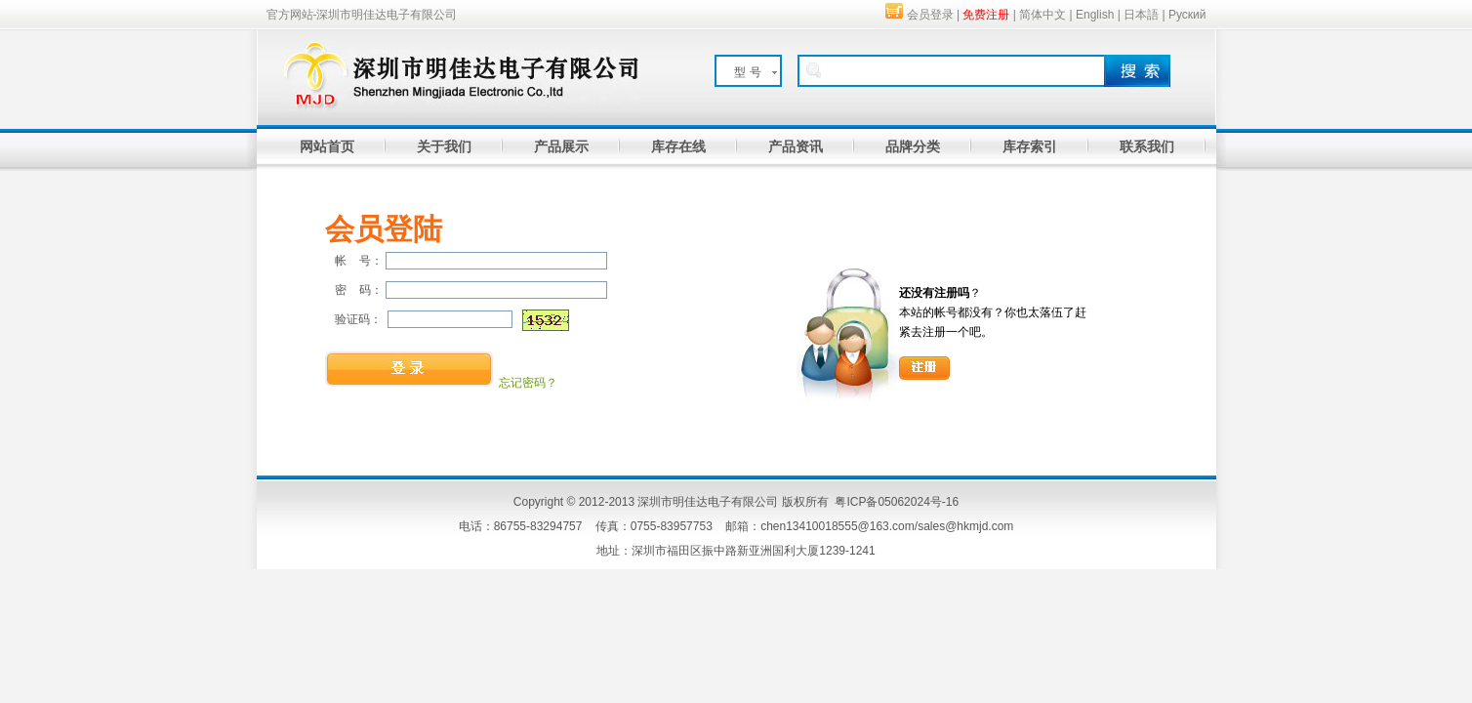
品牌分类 (912, 146)
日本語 (1141, 14)
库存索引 (1029, 146)
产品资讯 (795, 146)
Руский (1187, 14)
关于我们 (444, 146)
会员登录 (930, 14)
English (1095, 14)
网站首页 (327, 146)
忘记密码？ (528, 383)
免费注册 (985, 14)
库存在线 (678, 146)
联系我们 (1147, 146)
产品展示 (561, 146)
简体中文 (1042, 14)
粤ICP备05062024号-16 (897, 502)
